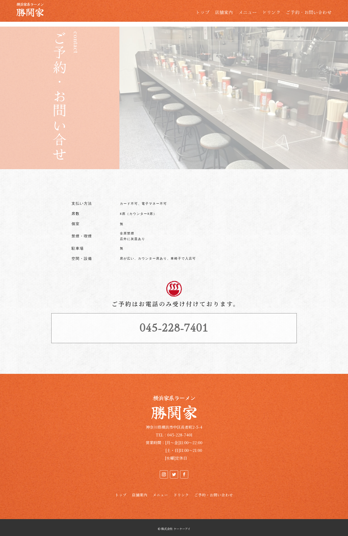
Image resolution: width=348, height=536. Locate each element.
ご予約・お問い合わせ (309, 12)
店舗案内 (224, 12)
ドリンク (271, 12)
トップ (203, 12)
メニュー (248, 12)
